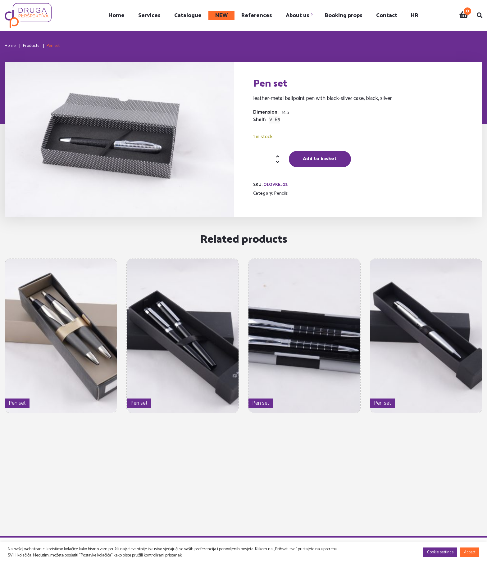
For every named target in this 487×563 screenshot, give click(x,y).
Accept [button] (470, 552)
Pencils (281, 193)
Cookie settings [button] (440, 552)
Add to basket (320, 159)
